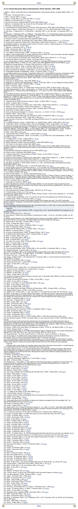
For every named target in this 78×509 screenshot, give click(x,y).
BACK (5, 13)
